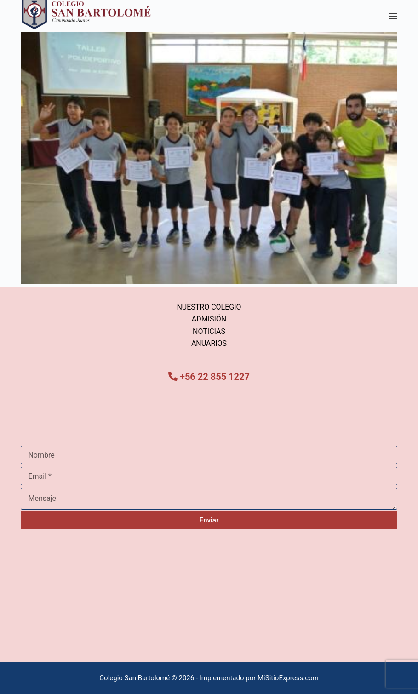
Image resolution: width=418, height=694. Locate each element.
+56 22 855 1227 (215, 376)
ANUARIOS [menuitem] (209, 343)
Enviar (209, 520)
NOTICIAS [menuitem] (209, 331)
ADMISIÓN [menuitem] (209, 319)
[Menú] (393, 16)
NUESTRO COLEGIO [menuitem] (209, 307)
